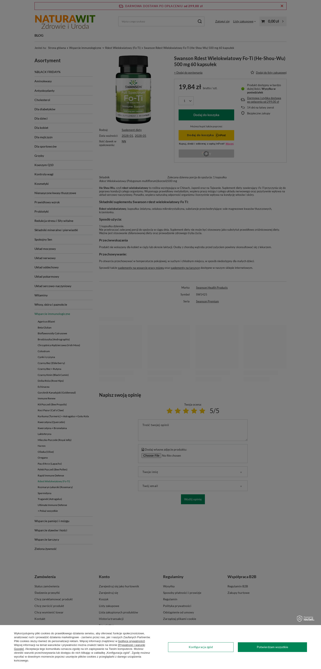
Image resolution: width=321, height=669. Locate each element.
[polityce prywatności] (131, 641)
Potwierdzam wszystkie (272, 647)
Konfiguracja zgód (201, 647)
